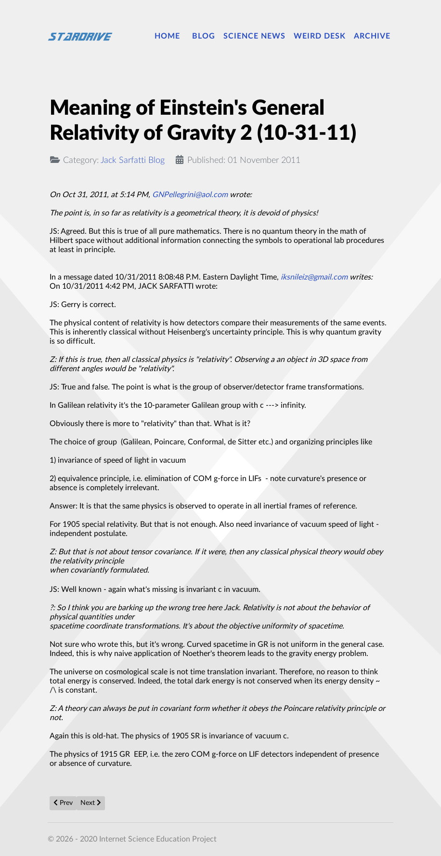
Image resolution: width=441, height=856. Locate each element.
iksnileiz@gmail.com (314, 277)
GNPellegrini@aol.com (190, 195)
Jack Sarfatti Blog (133, 160)
